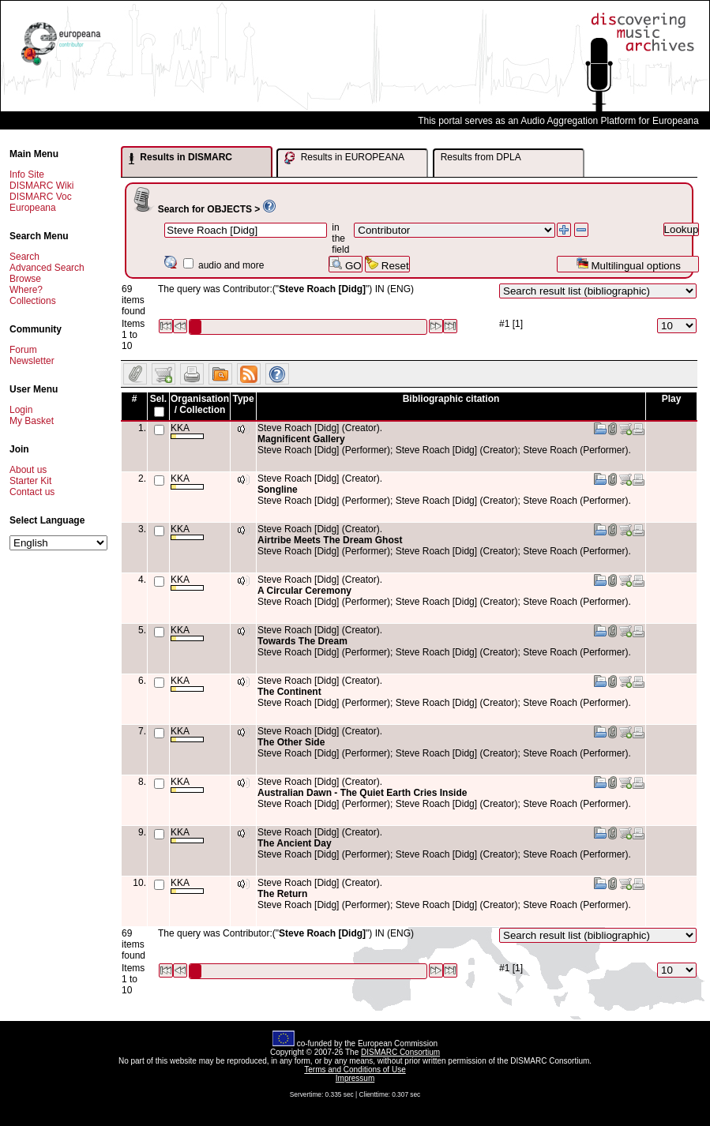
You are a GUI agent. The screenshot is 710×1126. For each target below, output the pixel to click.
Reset (387, 264)
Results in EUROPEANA (344, 158)
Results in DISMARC (180, 158)
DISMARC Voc (40, 196)
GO (345, 264)
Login (20, 409)
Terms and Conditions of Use (354, 1069)
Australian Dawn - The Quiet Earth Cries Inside (362, 792)
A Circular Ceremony (304, 590)
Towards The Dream (302, 641)
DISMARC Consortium (400, 1052)
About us (28, 469)
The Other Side (291, 742)
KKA (187, 430)
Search (24, 256)
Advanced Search (47, 267)
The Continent (289, 691)
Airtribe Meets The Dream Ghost (329, 540)
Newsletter (31, 360)
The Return (282, 893)
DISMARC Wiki (41, 185)
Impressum (355, 1078)
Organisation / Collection (200, 404)
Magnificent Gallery (301, 439)
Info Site (26, 174)
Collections (32, 300)
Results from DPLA (481, 157)
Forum (23, 349)
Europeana (32, 207)
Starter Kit (30, 480)
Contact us (31, 491)
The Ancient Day (294, 843)
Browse (25, 278)
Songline (277, 489)
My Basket (31, 420)
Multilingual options (628, 264)
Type (243, 398)
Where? (26, 289)
